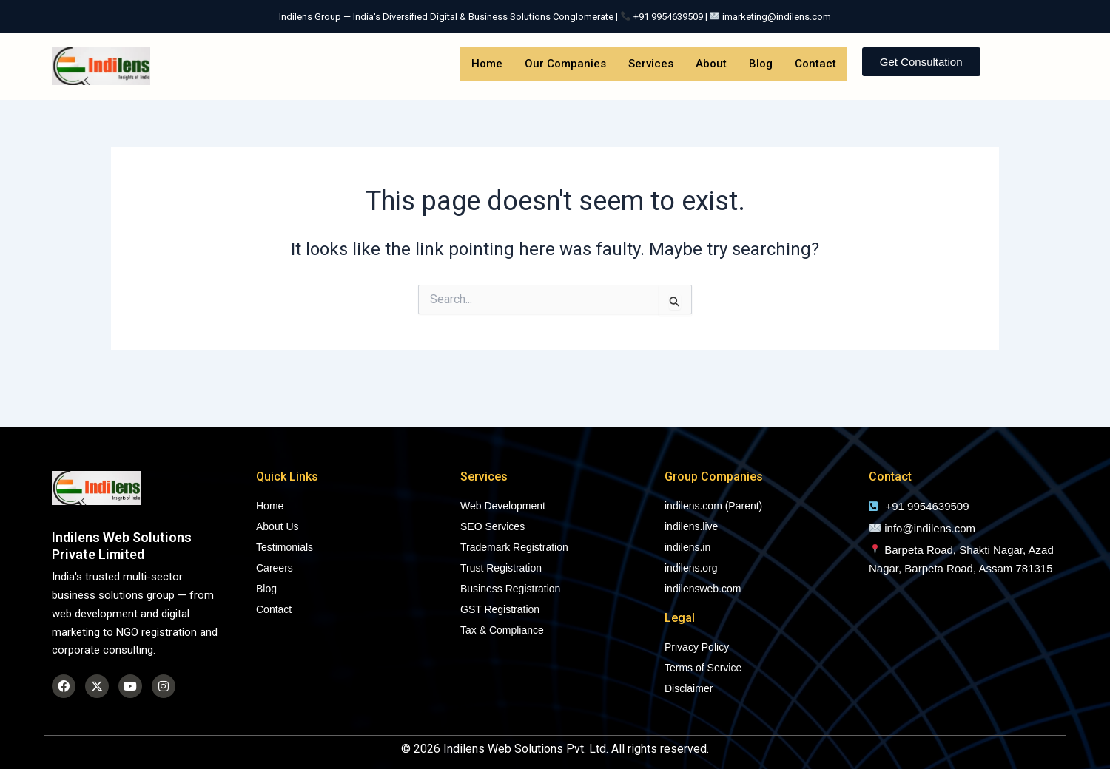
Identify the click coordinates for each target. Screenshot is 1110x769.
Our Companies (565, 63)
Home (486, 63)
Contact (815, 63)
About (711, 63)
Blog (761, 63)
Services (650, 63)
